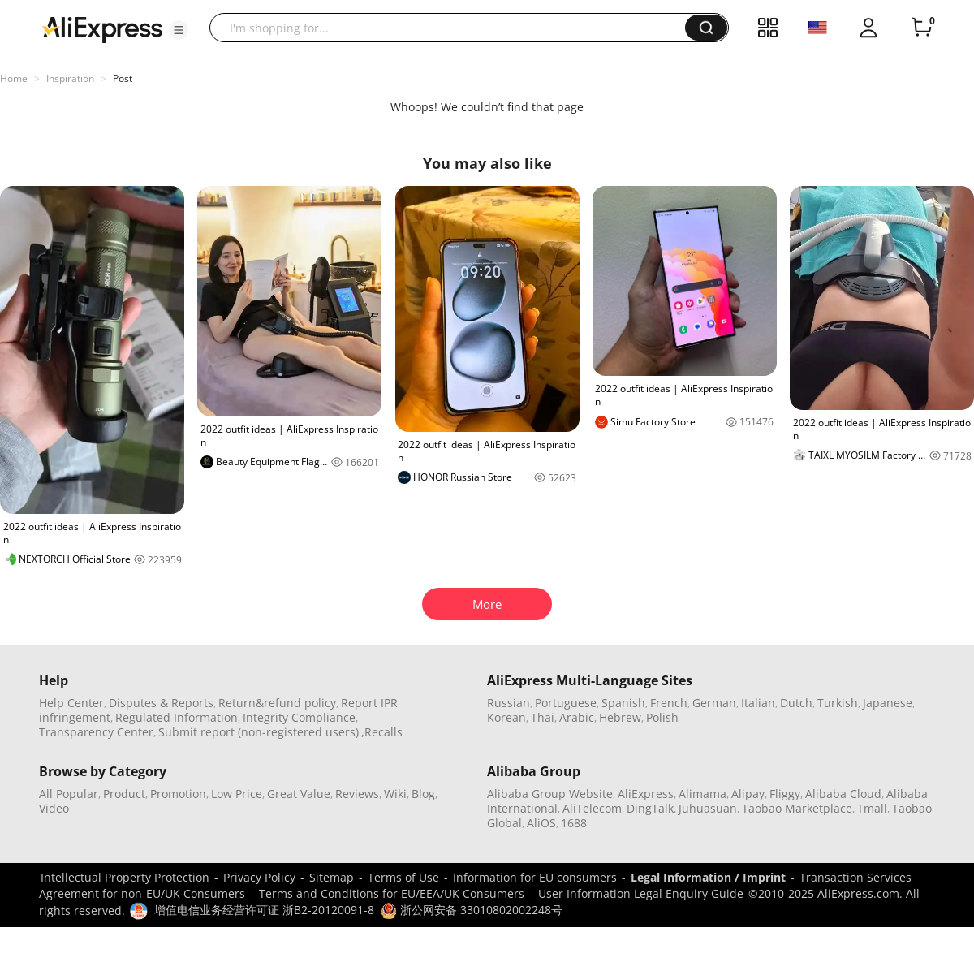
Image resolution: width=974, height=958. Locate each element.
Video (54, 808)
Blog (423, 793)
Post (122, 78)
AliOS (541, 823)
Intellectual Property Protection (125, 877)
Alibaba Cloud (843, 793)
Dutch (796, 702)
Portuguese (566, 702)
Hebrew (620, 717)
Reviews (357, 793)
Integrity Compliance (299, 717)
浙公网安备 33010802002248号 (471, 909)
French (668, 702)
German (714, 702)
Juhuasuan (708, 808)
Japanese (887, 702)
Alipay (748, 793)
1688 (574, 823)
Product (124, 793)
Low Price (236, 793)
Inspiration (70, 78)
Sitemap (331, 877)
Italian (758, 702)
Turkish (837, 702)
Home (14, 78)
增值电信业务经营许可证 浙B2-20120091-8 (264, 909)
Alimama (702, 793)
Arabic (576, 717)
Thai (542, 717)
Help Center (71, 702)
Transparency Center (96, 732)
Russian (508, 702)
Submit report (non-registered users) (258, 732)
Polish (662, 717)
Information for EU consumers (535, 877)
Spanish (623, 702)
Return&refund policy (277, 702)
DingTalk (650, 808)
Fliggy (784, 793)
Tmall (872, 808)
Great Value (298, 793)
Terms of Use (403, 877)
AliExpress (646, 793)
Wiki (395, 793)
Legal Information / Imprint (708, 877)
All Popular (68, 793)
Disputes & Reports (161, 702)
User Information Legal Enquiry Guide (640, 893)
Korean (506, 717)
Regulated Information (176, 717)
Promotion (178, 793)
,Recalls (382, 732)
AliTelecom (592, 808)
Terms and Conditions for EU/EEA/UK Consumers (391, 893)
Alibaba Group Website (550, 793)
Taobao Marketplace (797, 808)
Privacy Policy (259, 877)
